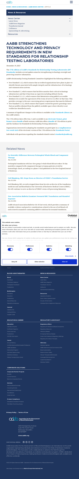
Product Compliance (13, 399)
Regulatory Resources (45, 329)
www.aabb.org (23, 435)
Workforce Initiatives (12, 354)
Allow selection (39, 262)
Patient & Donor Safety (46, 352)
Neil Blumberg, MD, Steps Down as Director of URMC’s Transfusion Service (38, 178)
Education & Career (15, 320)
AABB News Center (35, 7)
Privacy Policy (11, 412)
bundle (20, 121)
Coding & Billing (11, 312)
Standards (10, 293)
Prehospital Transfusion (13, 284)
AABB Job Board (11, 347)
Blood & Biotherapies (16, 273)
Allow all (64, 262)
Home (8, 7)
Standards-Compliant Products (15, 401)
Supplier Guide (11, 314)
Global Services (11, 395)
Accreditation (10, 392)
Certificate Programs (12, 329)
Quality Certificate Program (47, 267)
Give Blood (10, 280)
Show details (69, 256)
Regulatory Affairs (46, 324)
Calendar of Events (12, 326)
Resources (43, 293)
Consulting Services (12, 388)
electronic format (55, 119)
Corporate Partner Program (15, 371)
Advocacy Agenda (45, 345)
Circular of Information (46, 300)
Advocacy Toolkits (44, 362)
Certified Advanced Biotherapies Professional (18, 345)
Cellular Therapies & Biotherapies (48, 354)
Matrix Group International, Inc (33, 468)
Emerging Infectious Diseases (47, 334)
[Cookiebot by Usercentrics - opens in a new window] (69, 216)
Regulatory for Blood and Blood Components (52, 326)
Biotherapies (11, 291)
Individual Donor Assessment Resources (50, 303)
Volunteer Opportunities (13, 352)
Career (9, 340)
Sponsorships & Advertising (19, 31)
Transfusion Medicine (12, 282)
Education (10, 296)
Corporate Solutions (16, 367)
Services (9, 383)
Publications (10, 287)
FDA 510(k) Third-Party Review (15, 404)
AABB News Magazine (17, 23)
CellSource (13, 28)
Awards (9, 267)
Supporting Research (45, 359)
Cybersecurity (10, 309)
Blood (9, 277)
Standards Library (62, 112)
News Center (44, 277)
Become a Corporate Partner (14, 379)
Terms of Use (23, 412)
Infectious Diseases (45, 331)
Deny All (14, 262)
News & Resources (19, 7)
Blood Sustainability (45, 350)
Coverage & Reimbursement (47, 357)
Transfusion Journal (16, 26)
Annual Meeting (11, 342)
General (9, 307)
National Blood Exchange (13, 385)
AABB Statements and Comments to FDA (51, 347)
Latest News (43, 280)
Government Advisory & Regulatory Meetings (51, 336)
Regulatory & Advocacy (13, 303)
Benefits (9, 374)
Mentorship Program (12, 350)
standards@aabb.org (63, 134)
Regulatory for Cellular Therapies (48, 338)
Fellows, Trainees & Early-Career (15, 357)
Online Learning (11, 331)
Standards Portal (62, 130)
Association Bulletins (45, 296)
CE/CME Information (12, 336)
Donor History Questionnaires (47, 298)
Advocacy (43, 342)
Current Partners (11, 376)
